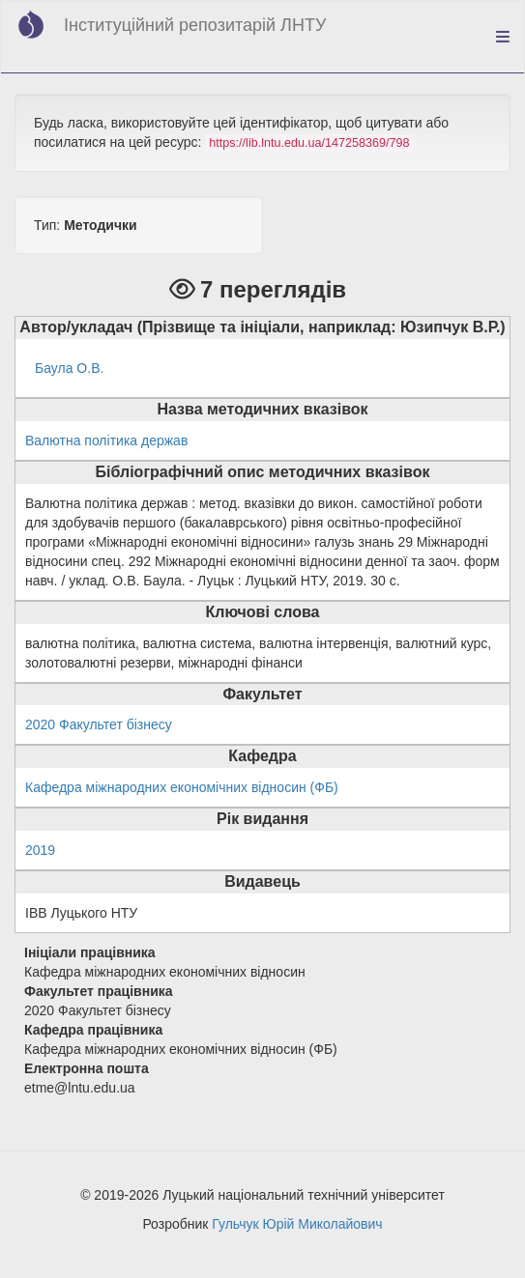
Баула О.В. (69, 368)
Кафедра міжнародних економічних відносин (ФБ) (181, 787)
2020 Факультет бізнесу (98, 724)
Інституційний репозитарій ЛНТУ (195, 25)
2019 (40, 850)
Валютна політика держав (106, 440)
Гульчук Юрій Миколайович (297, 1224)
